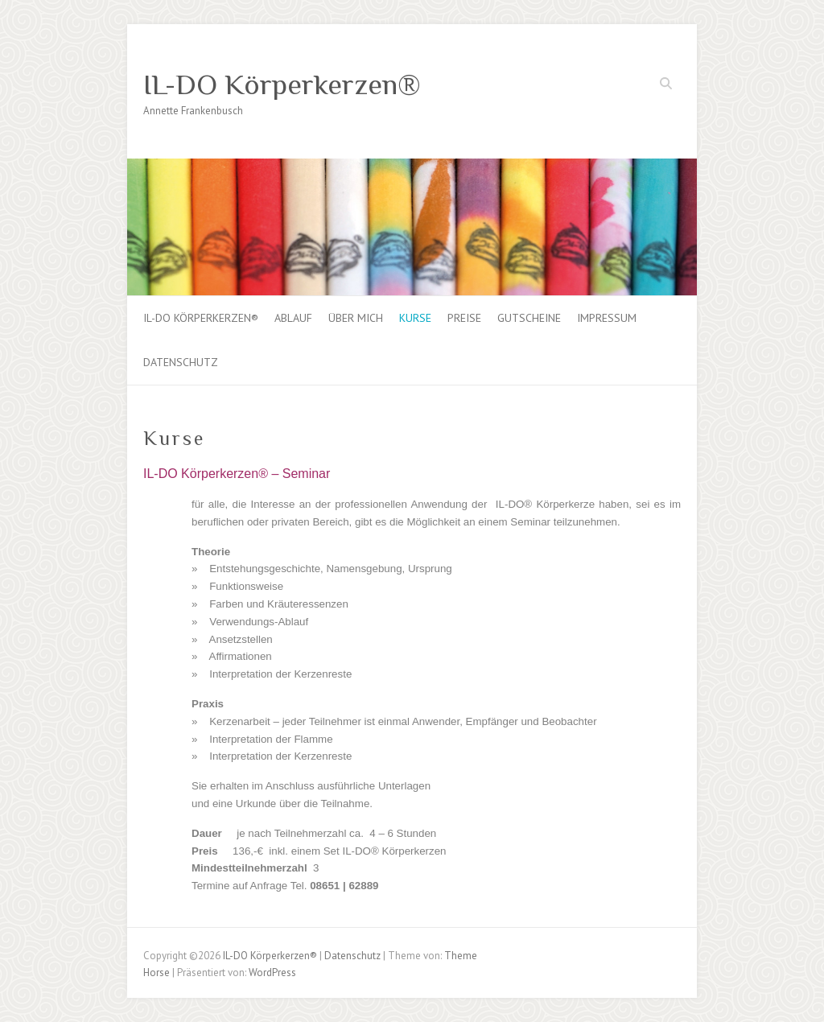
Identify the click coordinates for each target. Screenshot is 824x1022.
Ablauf (293, 318)
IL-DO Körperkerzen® (281, 84)
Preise (464, 318)
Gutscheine (529, 318)
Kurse (415, 318)
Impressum (607, 318)
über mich (355, 318)
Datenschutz (180, 362)
